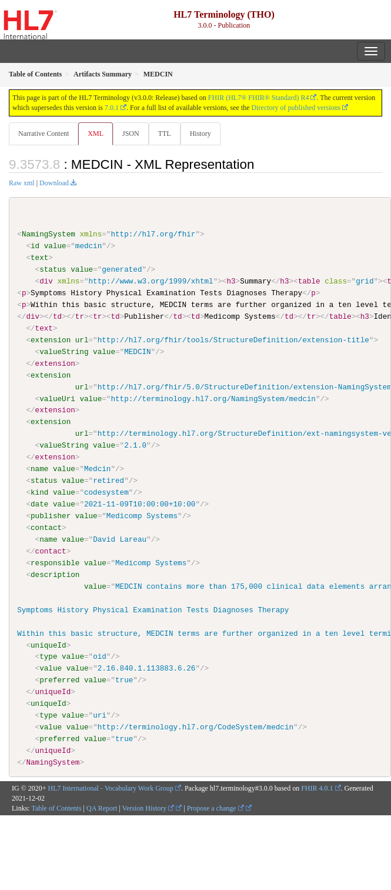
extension (51, 340)
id (35, 246)
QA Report (101, 808)
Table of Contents (56, 808)
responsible (55, 562)
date (39, 504)
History (200, 133)
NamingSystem (48, 234)
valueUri (57, 398)
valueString (63, 351)
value (55, 246)
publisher (51, 516)
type (48, 656)
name (39, 469)
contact (46, 527)
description (55, 574)
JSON (130, 133)
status (52, 269)
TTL (164, 133)
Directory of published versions (296, 108)
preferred (59, 680)
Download (54, 183)
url (82, 340)
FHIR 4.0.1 (317, 788)
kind (39, 492)
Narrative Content (43, 133)
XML (95, 133)
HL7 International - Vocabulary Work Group (110, 788)
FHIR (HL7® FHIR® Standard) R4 (258, 98)
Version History (148, 808)
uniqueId (48, 644)
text (39, 257)
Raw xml (22, 183)
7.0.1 (112, 108)
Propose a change (215, 808)
